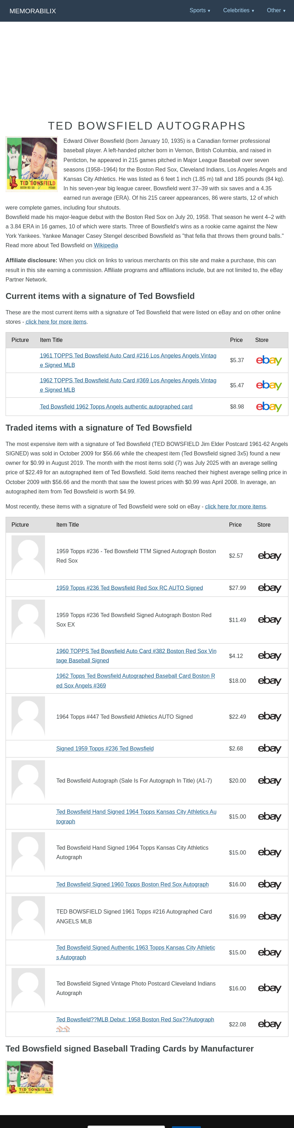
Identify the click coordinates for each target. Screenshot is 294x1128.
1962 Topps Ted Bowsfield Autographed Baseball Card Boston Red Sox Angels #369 (135, 680)
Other (274, 10)
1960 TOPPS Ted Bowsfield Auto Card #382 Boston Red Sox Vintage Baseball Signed (136, 656)
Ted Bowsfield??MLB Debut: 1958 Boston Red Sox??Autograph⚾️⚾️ (135, 1024)
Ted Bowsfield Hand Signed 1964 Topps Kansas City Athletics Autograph (136, 816)
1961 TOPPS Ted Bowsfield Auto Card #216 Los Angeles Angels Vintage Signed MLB (128, 360)
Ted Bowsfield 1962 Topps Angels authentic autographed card (116, 407)
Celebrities (236, 10)
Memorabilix (32, 11)
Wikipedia (106, 245)
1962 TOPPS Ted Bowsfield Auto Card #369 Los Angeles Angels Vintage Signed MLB (128, 385)
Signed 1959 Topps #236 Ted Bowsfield (105, 749)
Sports (198, 10)
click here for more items (56, 322)
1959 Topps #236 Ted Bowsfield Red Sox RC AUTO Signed (129, 588)
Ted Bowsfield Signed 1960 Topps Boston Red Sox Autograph (132, 884)
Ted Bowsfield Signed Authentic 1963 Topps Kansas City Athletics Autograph (135, 952)
